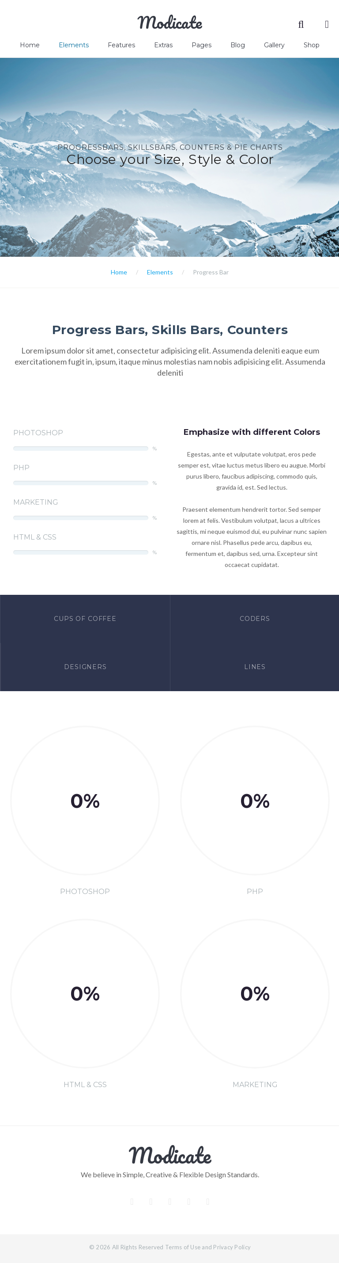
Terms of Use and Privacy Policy (208, 1247)
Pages (201, 45)
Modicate (169, 22)
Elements (74, 45)
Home (30, 45)
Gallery (274, 45)
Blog (237, 45)
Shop (312, 45)
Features (121, 45)
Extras (163, 45)
